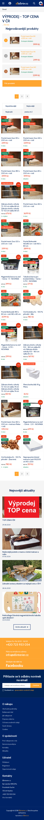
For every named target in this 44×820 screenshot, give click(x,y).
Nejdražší (9, 112)
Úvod (4, 9)
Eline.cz (26, 815)
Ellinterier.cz (23, 810)
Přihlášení (5, 762)
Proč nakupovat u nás (9, 741)
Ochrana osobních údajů (10, 722)
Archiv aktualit (21, 627)
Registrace (6, 766)
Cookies (5, 729)
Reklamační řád (7, 712)
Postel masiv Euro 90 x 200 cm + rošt (28, 53)
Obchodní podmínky (9, 709)
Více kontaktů (7, 797)
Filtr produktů (9, 83)
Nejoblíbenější (11, 106)
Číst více (6, 25)
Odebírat (36, 685)
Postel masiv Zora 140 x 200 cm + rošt (28, 68)
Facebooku (14, 665)
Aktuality (5, 751)
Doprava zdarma (8, 719)
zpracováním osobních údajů (24, 690)
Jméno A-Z (29, 112)
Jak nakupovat (7, 716)
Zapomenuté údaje (9, 769)
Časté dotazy (7, 726)
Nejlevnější (30, 106)
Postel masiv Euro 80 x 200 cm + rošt (28, 37)
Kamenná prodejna (9, 744)
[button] (3, 3)
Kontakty (5, 748)
